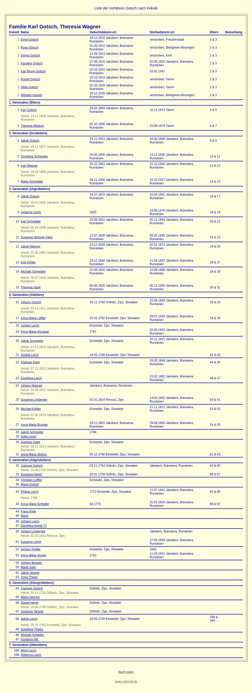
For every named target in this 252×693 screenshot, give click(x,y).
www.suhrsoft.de (126, 681)
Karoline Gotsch (31, 63)
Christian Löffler (31, 480)
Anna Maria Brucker (34, 425)
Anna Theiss (29, 577)
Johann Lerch (30, 325)
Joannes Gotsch (32, 465)
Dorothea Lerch (31, 378)
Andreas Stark (30, 442)
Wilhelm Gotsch (31, 95)
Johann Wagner (31, 385)
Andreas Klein (30, 362)
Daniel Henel (29, 603)
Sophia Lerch (30, 355)
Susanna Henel (31, 474)
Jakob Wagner (30, 246)
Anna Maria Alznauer (35, 331)
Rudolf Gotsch (30, 79)
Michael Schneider (33, 271)
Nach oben (126, 672)
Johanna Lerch (31, 212)
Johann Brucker (31, 563)
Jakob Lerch (29, 619)
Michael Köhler (31, 409)
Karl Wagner (29, 165)
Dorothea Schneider (34, 156)
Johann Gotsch (31, 302)
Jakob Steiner (30, 573)
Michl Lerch (28, 650)
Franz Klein (28, 511)
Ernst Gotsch (29, 39)
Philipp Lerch (29, 492)
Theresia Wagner (32, 126)
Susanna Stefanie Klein (37, 237)
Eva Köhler (28, 262)
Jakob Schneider (32, 341)
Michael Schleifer (32, 635)
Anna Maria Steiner (34, 454)
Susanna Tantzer (32, 611)
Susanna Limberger (34, 399)
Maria (24, 516)
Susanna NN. (30, 639)
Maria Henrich (30, 597)
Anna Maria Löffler (33, 318)
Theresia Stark (31, 287)
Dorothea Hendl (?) (34, 526)
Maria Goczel (30, 484)
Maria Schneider (32, 181)
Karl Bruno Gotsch (33, 71)
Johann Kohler (30, 549)
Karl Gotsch (29, 110)
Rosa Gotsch (29, 47)
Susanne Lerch (31, 542)
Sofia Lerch (28, 436)
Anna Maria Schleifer (35, 504)
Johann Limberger (33, 531)
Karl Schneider (31, 221)
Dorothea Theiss (32, 629)
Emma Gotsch (30, 55)
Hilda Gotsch (29, 87)
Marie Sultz (28, 567)
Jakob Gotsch (30, 140)
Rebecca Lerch (31, 655)
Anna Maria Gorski (33, 555)
